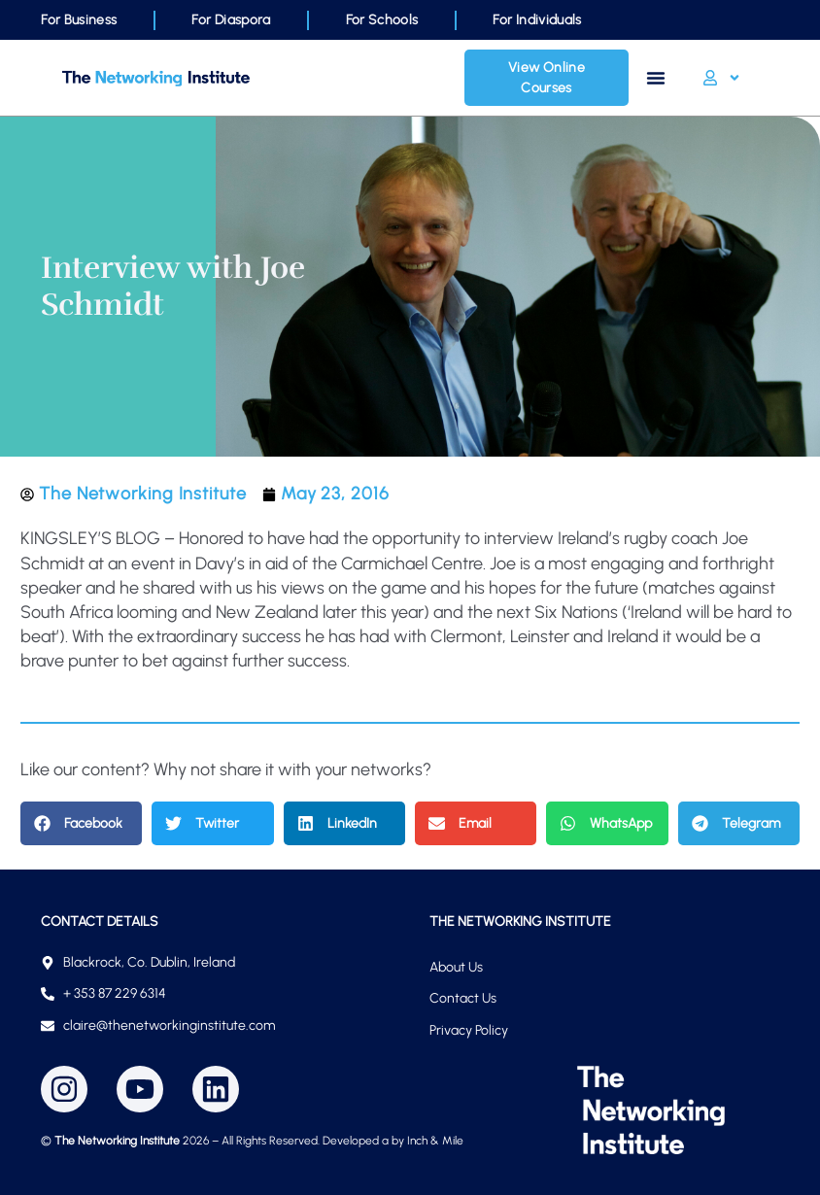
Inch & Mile (435, 1140)
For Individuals (537, 20)
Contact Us (462, 998)
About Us (456, 967)
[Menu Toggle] (656, 77)
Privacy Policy (468, 1030)
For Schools (382, 20)
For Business (79, 20)
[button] (81, 823)
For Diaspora (230, 20)
